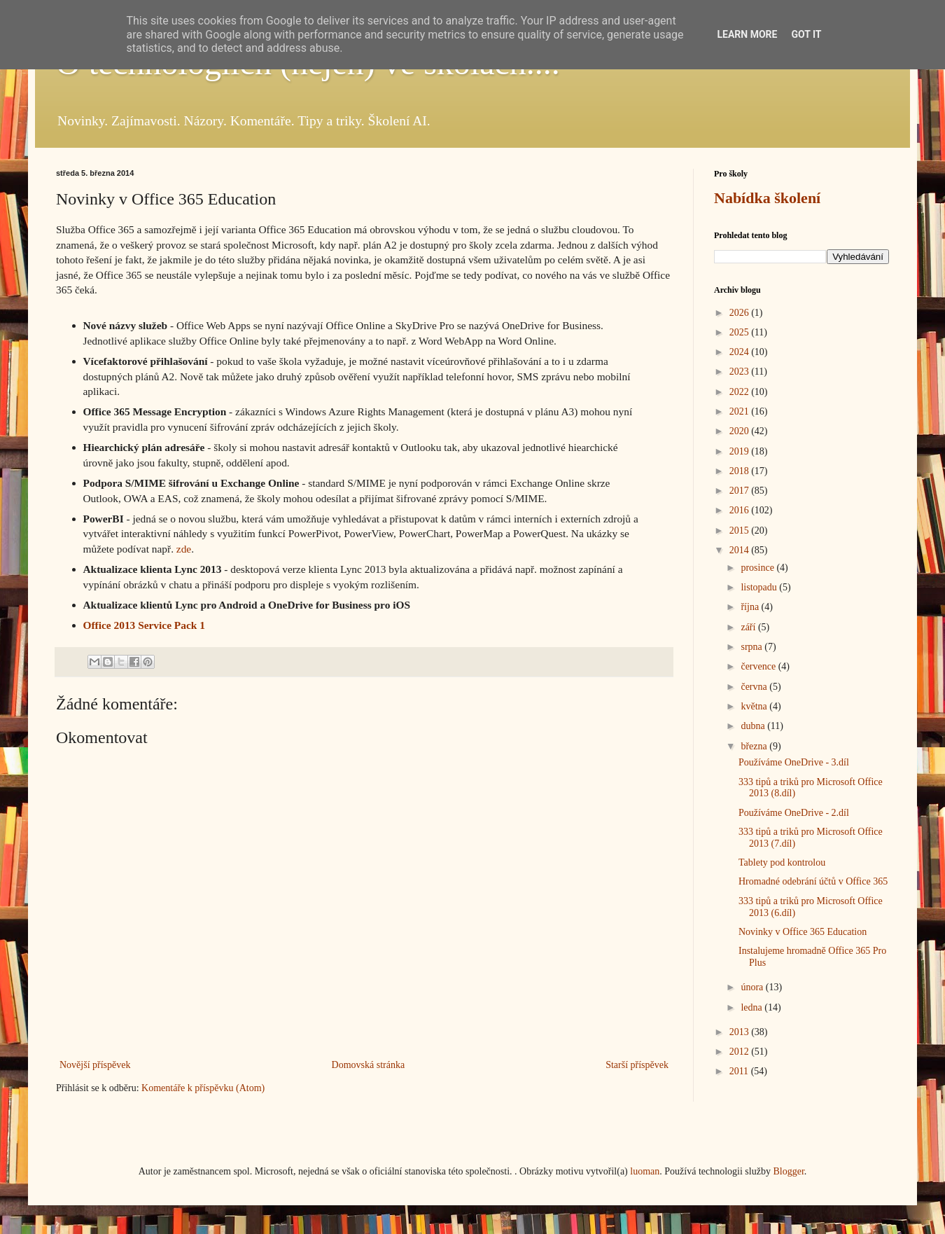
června (755, 686)
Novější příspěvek (94, 1065)
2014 (740, 550)
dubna (754, 726)
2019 (740, 451)
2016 (740, 510)
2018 (740, 471)
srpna (752, 647)
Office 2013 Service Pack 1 (144, 625)
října (751, 607)
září (749, 627)
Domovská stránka (368, 1065)
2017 (740, 490)
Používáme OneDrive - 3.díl (793, 762)
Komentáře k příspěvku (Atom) (203, 1088)
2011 (740, 1071)
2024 (740, 352)
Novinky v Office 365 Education (802, 932)
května (755, 706)
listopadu (760, 587)
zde (183, 549)
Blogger (788, 1171)
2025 (740, 332)
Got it (806, 34)
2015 (740, 530)
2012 (740, 1051)
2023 (740, 371)
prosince (758, 567)
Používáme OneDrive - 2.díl (793, 812)
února (753, 987)
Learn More (747, 34)
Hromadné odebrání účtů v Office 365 (813, 881)
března (755, 746)
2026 (740, 312)
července (759, 666)
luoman (644, 1171)
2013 (740, 1032)
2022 (740, 392)
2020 (740, 431)
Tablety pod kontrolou (781, 862)
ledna (752, 1007)
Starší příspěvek (637, 1065)
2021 (740, 411)
